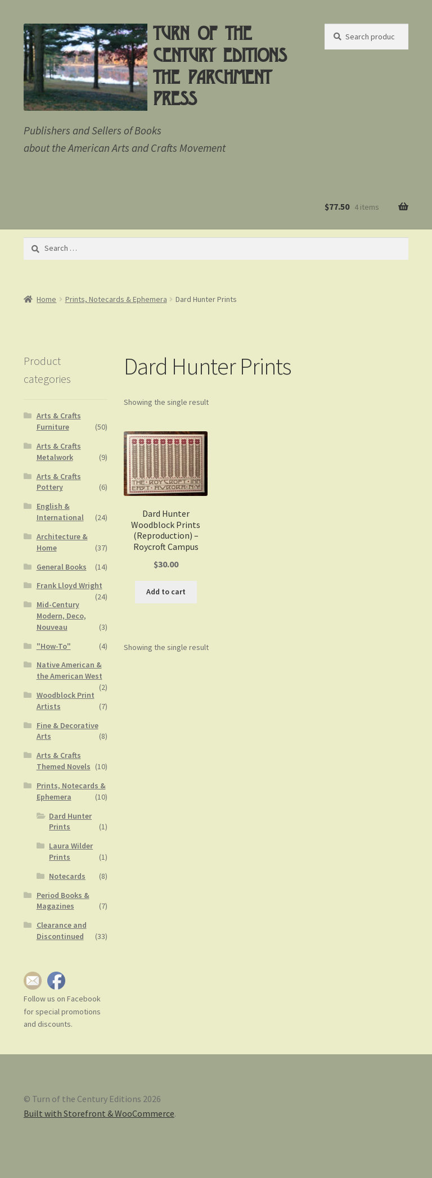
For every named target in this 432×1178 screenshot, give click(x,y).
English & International (60, 511)
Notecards (67, 876)
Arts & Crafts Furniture (59, 421)
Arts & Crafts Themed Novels (64, 760)
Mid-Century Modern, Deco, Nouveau (61, 615)
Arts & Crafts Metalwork (59, 451)
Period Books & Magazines (63, 900)
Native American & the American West (69, 670)
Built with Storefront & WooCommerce (99, 1113)
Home (46, 299)
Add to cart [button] (166, 591)
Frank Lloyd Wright (69, 585)
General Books (62, 567)
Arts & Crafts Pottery (59, 482)
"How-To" (54, 646)
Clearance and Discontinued (62, 930)
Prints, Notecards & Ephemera (116, 299)
